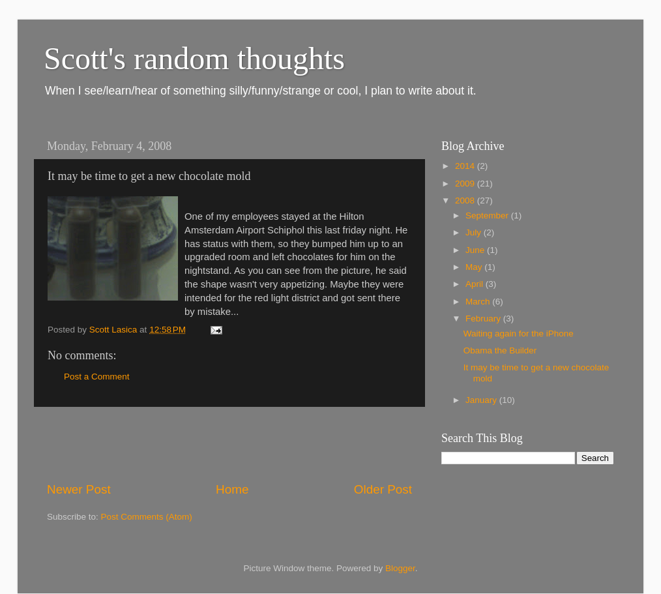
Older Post (383, 489)
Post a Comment (97, 376)
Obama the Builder (500, 350)
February (484, 318)
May (474, 267)
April (475, 284)
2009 (466, 183)
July (474, 232)
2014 (466, 166)
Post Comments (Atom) (146, 517)
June (476, 250)
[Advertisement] (229, 444)
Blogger (400, 568)
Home (232, 489)
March (478, 301)
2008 (466, 200)
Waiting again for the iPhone (518, 333)
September (488, 215)
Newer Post (79, 489)
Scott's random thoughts (194, 58)
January (482, 400)
